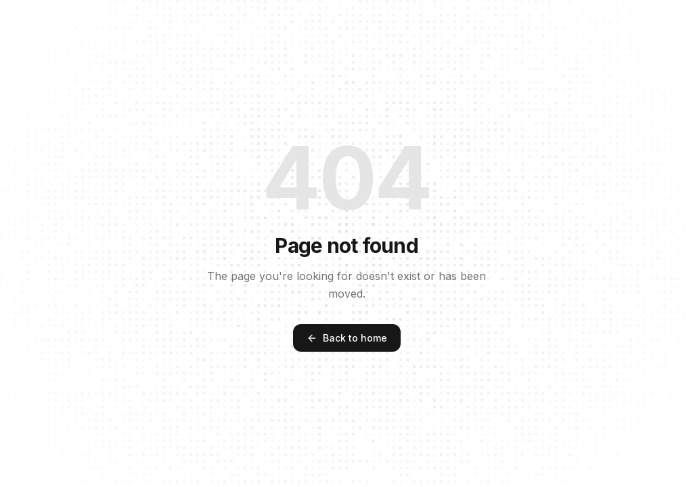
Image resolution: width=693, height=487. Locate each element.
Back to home (347, 338)
